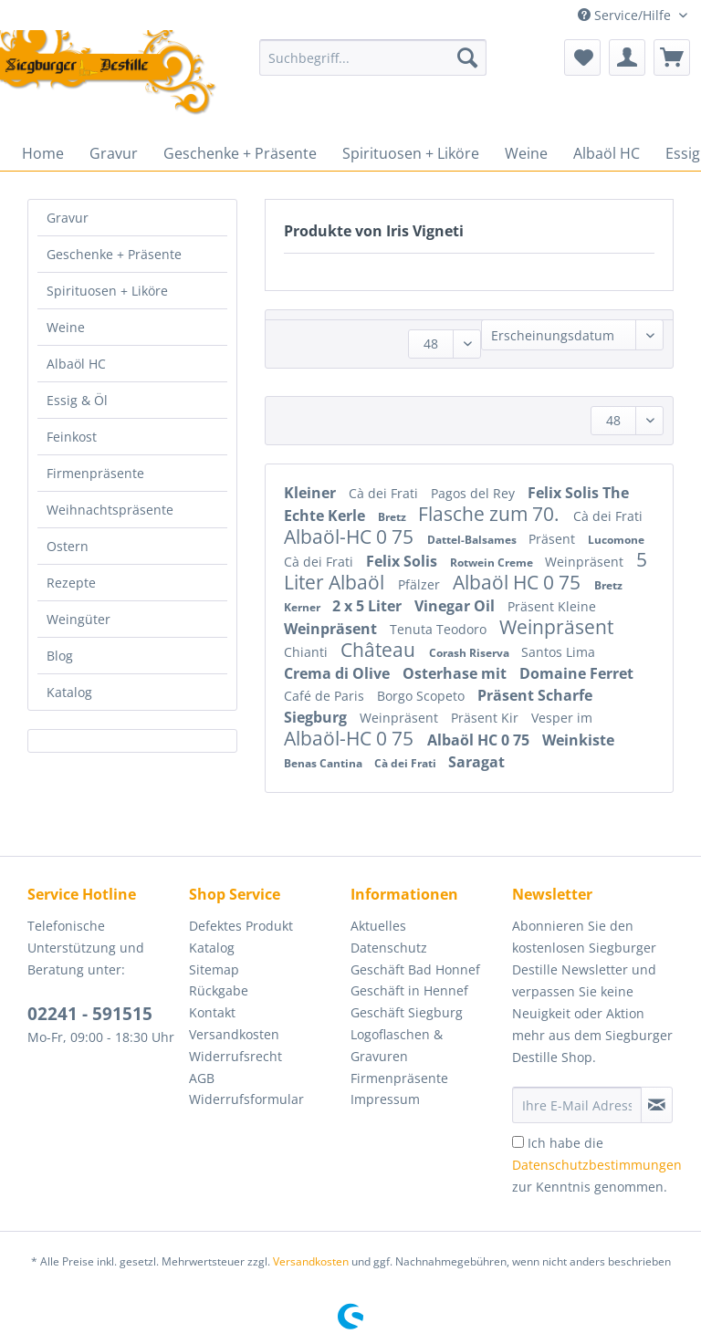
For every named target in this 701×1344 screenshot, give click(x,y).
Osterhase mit (456, 673)
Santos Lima (558, 652)
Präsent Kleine (551, 606)
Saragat (476, 762)
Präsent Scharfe (534, 695)
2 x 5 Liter (368, 606)
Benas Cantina (324, 763)
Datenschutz (388, 947)
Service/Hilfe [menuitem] (626, 15)
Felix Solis (403, 561)
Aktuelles (378, 925)
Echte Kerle (326, 515)
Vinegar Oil (456, 606)
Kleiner (312, 493)
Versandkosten (234, 1034)
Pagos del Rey (474, 493)
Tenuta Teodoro (440, 629)
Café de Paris (326, 695)
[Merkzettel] (582, 57)
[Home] (43, 153)
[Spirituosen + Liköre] (411, 153)
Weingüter (78, 619)
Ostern (68, 546)
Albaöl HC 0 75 (519, 582)
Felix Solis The (578, 493)
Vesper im (561, 717)
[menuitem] (373, 66)
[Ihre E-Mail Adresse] (577, 1105)
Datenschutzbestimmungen (597, 1164)
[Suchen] (467, 57)
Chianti (307, 652)
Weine (66, 327)
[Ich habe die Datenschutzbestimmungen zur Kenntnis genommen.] (518, 1142)
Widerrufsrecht (235, 1056)
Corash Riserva (470, 653)
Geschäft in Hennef (409, 990)
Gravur (68, 217)
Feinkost (72, 436)
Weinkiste (578, 740)
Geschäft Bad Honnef (415, 969)
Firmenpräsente (95, 473)
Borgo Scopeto (422, 695)
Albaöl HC (76, 363)
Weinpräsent (586, 561)
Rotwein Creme (493, 562)
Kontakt (212, 1012)
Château (380, 649)
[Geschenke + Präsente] (240, 153)
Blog (60, 655)
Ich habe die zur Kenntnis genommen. (597, 1164)
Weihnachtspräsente (110, 509)
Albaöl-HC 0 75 (351, 536)
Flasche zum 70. (491, 513)
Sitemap (214, 969)
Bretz (393, 517)
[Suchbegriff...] (373, 57)
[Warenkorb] (672, 57)
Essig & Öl (77, 400)
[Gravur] (114, 153)
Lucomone (616, 539)
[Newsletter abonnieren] (657, 1105)
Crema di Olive (338, 673)
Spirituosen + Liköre (107, 290)
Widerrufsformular (246, 1099)
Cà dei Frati (385, 493)
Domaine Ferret (576, 673)
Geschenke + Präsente (114, 254)
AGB (201, 1078)
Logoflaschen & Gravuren (396, 1045)
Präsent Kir (486, 717)
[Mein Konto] (627, 57)
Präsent (553, 538)
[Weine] (526, 153)
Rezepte (71, 582)
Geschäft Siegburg (406, 1012)
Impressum (385, 1099)
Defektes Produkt (241, 925)
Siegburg (317, 717)
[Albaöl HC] (606, 153)
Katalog (69, 692)
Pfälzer (421, 584)
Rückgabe (218, 990)
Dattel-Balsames (473, 539)
